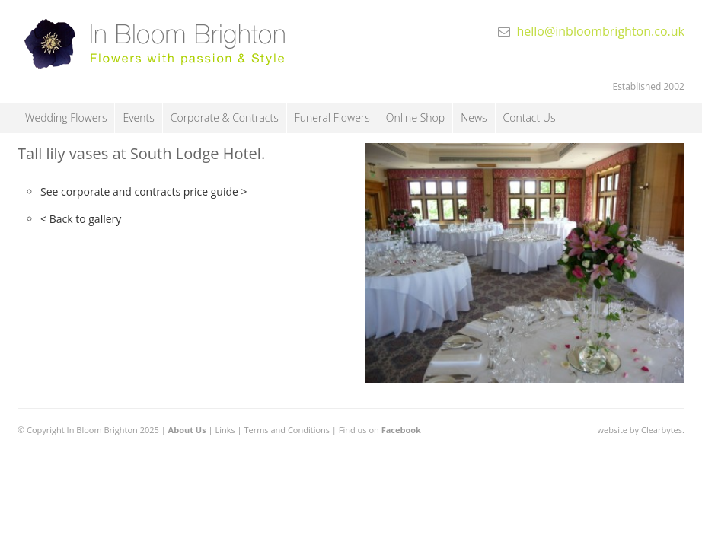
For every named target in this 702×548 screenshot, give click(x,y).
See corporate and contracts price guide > (143, 191)
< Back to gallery (80, 219)
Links (225, 429)
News (474, 117)
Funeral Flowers (332, 117)
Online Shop (415, 117)
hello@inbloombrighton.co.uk (600, 31)
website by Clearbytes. (640, 429)
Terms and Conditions (287, 429)
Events (138, 117)
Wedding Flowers (66, 117)
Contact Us (529, 117)
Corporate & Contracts (225, 117)
